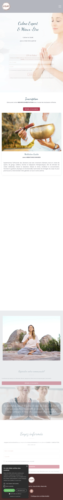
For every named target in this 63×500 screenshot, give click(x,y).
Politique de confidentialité (40, 496)
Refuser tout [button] (21, 490)
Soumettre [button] (31, 76)
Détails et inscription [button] (31, 109)
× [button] (27, 466)
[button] (4, 483)
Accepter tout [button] (9, 490)
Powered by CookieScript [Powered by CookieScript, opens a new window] (15, 496)
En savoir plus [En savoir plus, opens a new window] (18, 480)
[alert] (15, 481)
